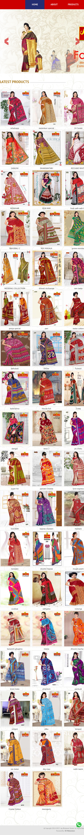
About (54, 4)
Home (35, 4)
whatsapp (14, 110)
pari (46, 310)
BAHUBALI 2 (14, 230)
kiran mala (14, 670)
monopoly (46, 791)
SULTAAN (14, 510)
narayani (14, 550)
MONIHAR (14, 190)
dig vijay (46, 750)
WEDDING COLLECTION (14, 270)
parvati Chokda (46, 470)
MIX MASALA (46, 230)
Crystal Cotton (14, 791)
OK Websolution (70, 831)
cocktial (14, 590)
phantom (46, 670)
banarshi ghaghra (14, 630)
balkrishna (14, 390)
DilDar (46, 350)
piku (46, 710)
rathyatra (46, 590)
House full (46, 390)
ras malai (14, 750)
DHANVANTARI (46, 150)
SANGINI (14, 150)
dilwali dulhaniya (46, 270)
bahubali (14, 350)
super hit (14, 470)
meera (46, 630)
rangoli (14, 710)
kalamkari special (46, 110)
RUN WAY (46, 190)
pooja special (14, 310)
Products (73, 4)
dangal (14, 430)
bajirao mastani (46, 510)
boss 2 (46, 430)
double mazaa (46, 550)
